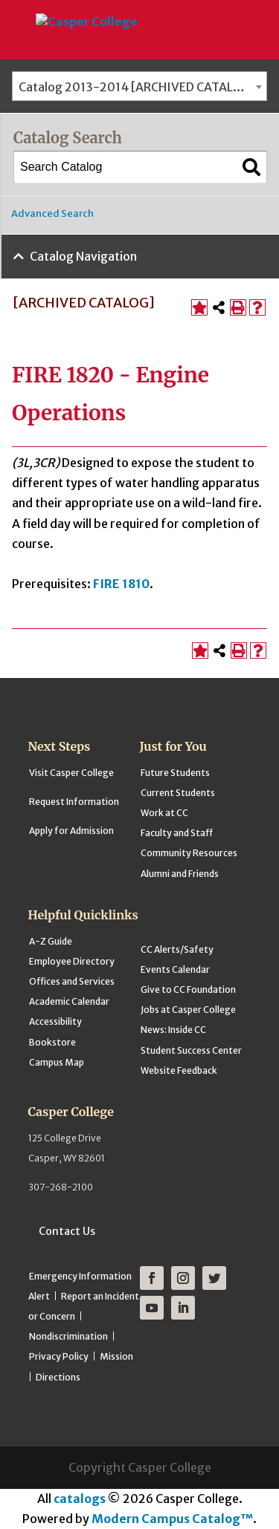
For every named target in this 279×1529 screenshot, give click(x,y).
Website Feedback (179, 1070)
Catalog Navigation (83, 256)
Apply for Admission (71, 830)
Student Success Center (191, 1050)
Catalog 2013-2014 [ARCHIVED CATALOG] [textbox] (137, 86)
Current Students (178, 792)
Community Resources (189, 852)
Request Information (74, 801)
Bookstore (52, 1042)
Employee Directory (72, 961)
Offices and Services (72, 981)
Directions (58, 1377)
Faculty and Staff (177, 832)
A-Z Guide (50, 941)
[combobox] (139, 86)
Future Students (175, 772)
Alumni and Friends (180, 873)
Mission (116, 1356)
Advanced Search (52, 213)
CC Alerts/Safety (177, 949)
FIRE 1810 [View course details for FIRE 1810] (121, 583)
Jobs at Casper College (188, 1009)
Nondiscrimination (68, 1336)
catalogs (80, 1498)
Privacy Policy (59, 1356)
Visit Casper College (71, 772)
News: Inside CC (173, 1029)
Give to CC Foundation (188, 989)
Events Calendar (175, 969)
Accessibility (55, 1021)
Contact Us (67, 1231)
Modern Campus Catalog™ (172, 1518)
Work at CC (164, 812)
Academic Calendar (69, 1001)
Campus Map (56, 1062)
